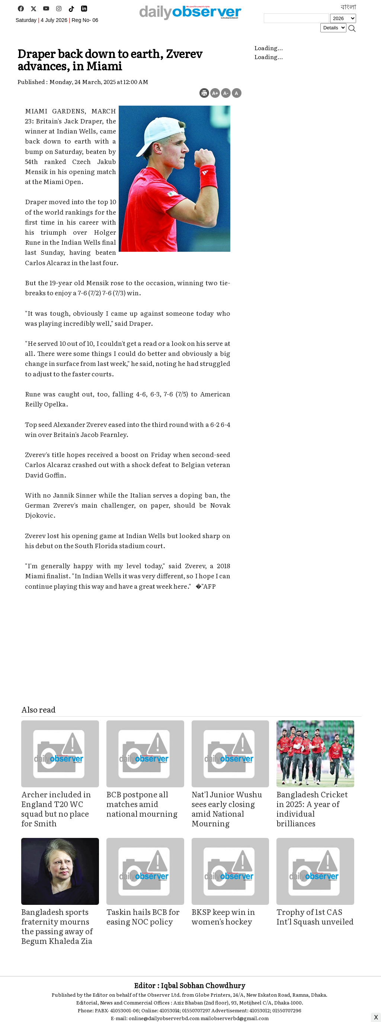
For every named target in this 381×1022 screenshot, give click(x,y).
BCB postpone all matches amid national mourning (141, 803)
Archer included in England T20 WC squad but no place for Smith (56, 808)
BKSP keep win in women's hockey (223, 916)
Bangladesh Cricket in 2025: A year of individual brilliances (312, 808)
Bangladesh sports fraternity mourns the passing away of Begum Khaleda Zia (57, 926)
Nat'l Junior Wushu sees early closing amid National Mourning (227, 808)
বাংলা (348, 7)
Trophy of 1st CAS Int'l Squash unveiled (315, 916)
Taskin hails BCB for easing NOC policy (143, 916)
